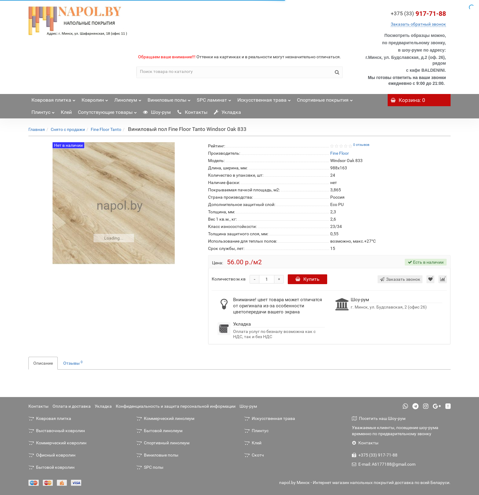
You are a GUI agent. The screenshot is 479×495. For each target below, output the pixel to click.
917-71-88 (418, 13)
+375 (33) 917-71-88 (374, 455)
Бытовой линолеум (159, 430)
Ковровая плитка (53, 98)
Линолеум (127, 98)
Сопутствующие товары (107, 110)
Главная (36, 129)
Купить (307, 279)
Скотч (254, 455)
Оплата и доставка (72, 406)
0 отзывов (361, 145)
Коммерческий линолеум (165, 418)
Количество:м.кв (229, 278)
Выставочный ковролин (56, 430)
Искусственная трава (264, 98)
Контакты (192, 112)
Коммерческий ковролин (57, 442)
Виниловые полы (169, 98)
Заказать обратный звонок (418, 24)
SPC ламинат (214, 98)
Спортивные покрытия (325, 98)
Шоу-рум (157, 112)
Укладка (227, 112)
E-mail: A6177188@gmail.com (383, 464)
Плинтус (43, 110)
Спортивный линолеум (162, 442)
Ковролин (95, 98)
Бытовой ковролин (51, 467)
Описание (43, 363)
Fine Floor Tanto (106, 129)
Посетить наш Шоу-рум (378, 418)
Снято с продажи (68, 129)
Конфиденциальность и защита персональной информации (176, 406)
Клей (66, 112)
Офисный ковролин (51, 455)
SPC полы (149, 467)
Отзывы (72, 363)
